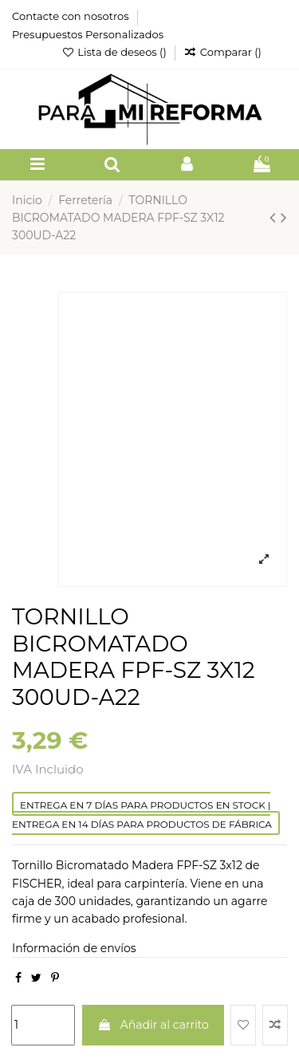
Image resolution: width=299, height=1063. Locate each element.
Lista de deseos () (115, 51)
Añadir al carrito (153, 1025)
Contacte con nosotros (72, 16)
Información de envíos (74, 948)
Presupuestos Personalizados (87, 34)
